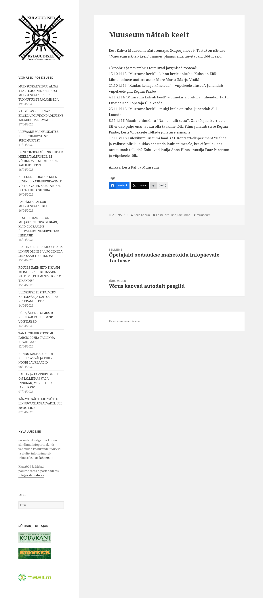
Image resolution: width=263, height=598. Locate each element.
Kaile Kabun (142, 215)
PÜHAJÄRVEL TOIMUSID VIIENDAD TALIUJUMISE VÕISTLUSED (35, 317)
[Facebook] (119, 185)
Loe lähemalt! (43, 458)
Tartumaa (183, 215)
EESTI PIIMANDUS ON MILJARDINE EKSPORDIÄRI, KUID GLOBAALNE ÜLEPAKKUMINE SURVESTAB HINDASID (38, 226)
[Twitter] (140, 185)
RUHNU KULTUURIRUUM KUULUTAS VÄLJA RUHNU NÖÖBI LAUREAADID (36, 358)
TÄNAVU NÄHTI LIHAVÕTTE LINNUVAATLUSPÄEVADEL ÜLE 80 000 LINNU (40, 403)
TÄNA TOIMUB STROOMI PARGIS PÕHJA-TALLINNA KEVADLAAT (36, 337)
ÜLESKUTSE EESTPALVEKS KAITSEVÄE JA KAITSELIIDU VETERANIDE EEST (38, 296)
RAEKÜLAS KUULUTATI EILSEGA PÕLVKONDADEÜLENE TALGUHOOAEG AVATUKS (40, 115)
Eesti (159, 215)
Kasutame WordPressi (124, 321)
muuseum (204, 215)
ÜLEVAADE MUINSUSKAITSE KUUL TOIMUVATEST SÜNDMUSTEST (38, 136)
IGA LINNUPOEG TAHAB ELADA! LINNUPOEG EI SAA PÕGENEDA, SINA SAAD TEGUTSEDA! (41, 251)
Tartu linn (169, 215)
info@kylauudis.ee (31, 475)
